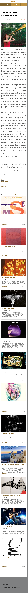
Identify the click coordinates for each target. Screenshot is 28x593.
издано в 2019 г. (11, 9)
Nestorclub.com (17, 587)
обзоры (6, 9)
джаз (2, 179)
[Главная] (13, 1)
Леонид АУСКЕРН (5, 181)
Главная (2, 9)
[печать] (21, 19)
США (2, 183)
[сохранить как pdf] (24, 19)
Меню (15, 4)
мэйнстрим (3, 186)
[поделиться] (18, 19)
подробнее (4, 224)
